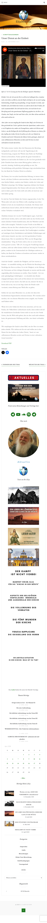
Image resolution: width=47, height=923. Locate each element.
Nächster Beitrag (37, 364)
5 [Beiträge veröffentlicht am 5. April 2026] (7, 759)
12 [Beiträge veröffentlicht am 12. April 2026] (7, 763)
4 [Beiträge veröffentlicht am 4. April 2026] (39, 755)
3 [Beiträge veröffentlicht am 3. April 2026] (34, 755)
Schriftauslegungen (10, 34)
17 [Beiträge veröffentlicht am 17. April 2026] (34, 763)
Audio (13, 690)
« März (23, 778)
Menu (4, 2)
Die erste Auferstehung (23, 708)
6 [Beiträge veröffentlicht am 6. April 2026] (12, 759)
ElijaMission (23, 22)
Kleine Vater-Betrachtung (23, 857)
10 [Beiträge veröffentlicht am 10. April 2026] (34, 759)
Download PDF (6, 343)
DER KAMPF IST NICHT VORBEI (25, 830)
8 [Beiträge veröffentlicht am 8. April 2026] (23, 759)
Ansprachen (23, 847)
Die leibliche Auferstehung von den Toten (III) (23, 713)
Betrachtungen (23, 854)
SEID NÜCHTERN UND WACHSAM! (26, 822)
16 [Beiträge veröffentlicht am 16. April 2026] (29, 763)
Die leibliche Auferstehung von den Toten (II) (23, 718)
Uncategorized (23, 864)
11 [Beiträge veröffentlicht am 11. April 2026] (39, 759)
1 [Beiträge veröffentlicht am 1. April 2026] (23, 755)
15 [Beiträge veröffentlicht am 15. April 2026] (23, 763)
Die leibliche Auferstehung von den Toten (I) (23, 724)
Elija (3, 41)
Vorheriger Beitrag (10, 364)
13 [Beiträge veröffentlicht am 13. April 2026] (12, 763)
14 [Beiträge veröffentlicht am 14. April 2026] (18, 763)
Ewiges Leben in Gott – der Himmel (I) (23, 703)
